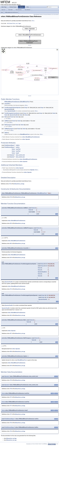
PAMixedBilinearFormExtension (11, 12)
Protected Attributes (47, 14)
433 (11, 223)
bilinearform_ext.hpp (13, 23)
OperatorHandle (8, 109)
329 (11, 257)
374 (11, 289)
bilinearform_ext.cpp (20, 197)
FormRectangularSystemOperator (12, 107)
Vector (54, 113)
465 (11, 243)
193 (10, 183)
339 (11, 365)
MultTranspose (8, 124)
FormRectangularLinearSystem (12, 113)
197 (11, 397)
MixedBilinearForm (25, 101)
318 (11, 197)
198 (11, 388)
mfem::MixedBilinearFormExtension (31, 137)
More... (33, 20)
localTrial (18, 149)
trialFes (18, 145)
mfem (2, 12)
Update (6, 132)
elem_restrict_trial (20, 155)
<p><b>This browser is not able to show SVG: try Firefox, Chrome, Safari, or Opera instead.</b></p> (29, 35)
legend (29, 45)
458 (11, 351)
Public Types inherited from (12, 168)
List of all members (55, 14)
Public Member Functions (38, 14)
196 (11, 422)
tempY (17, 153)
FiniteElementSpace (9, 145)
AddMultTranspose (9, 128)
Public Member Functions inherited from (20, 137)
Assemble (6, 103)
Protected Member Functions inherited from (16, 172)
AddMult (6, 120)
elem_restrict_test (20, 157)
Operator (12, 155)
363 (11, 315)
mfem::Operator (26, 139)
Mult (5, 116)
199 (11, 380)
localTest (18, 151)
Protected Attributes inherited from (19, 159)
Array (25, 107)
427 (11, 333)
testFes (18, 147)
